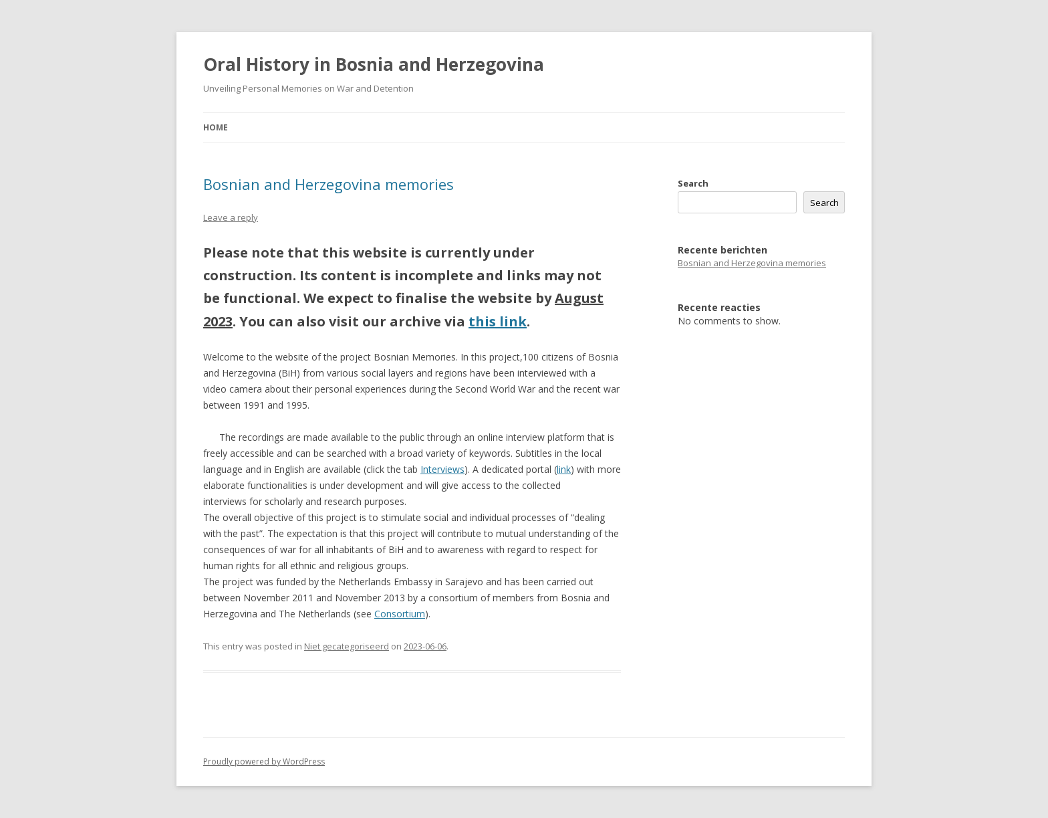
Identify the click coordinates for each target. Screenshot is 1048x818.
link (564, 469)
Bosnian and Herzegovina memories (328, 184)
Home (215, 127)
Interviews (442, 469)
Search (693, 183)
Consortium (399, 613)
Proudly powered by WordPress (264, 761)
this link (498, 321)
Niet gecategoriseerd (346, 646)
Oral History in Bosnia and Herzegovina (373, 64)
